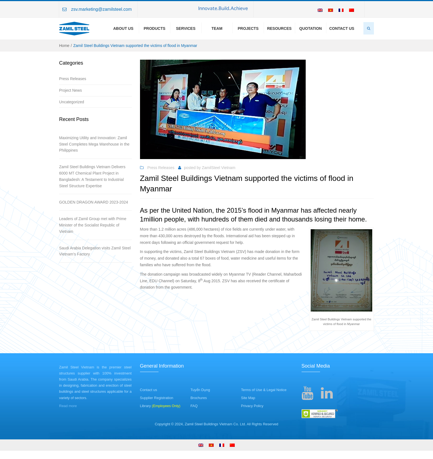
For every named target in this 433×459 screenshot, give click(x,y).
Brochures (199, 398)
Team (217, 28)
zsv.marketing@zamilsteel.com (101, 9)
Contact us (148, 390)
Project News (70, 90)
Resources (279, 28)
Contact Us (341, 28)
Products (154, 28)
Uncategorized (71, 102)
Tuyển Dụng (200, 390)
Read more (68, 406)
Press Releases (72, 78)
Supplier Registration (156, 398)
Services (186, 28)
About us (123, 28)
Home (64, 45)
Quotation (310, 28)
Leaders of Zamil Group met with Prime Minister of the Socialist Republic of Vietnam (92, 225)
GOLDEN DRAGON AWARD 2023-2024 (93, 202)
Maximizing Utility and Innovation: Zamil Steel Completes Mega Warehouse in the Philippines (94, 144)
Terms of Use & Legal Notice (264, 390)
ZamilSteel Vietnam (218, 167)
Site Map (248, 398)
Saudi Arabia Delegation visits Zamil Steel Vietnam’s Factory (95, 251)
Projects (248, 28)
